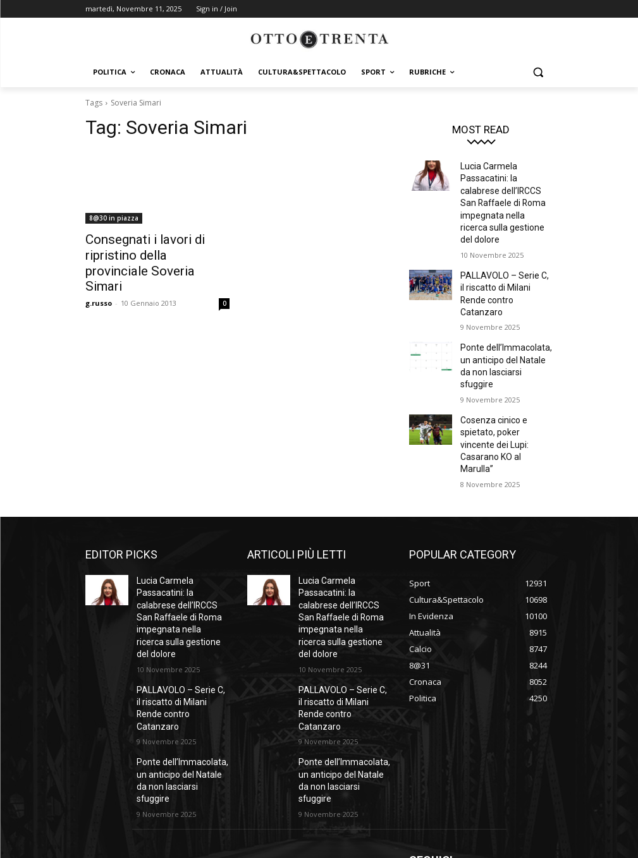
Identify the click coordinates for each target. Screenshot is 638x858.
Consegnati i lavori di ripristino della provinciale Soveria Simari (157, 253)
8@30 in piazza (113, 218)
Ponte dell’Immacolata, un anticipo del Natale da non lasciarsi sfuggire (505, 318)
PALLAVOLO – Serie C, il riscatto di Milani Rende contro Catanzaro (501, 263)
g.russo (98, 282)
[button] (538, 72)
